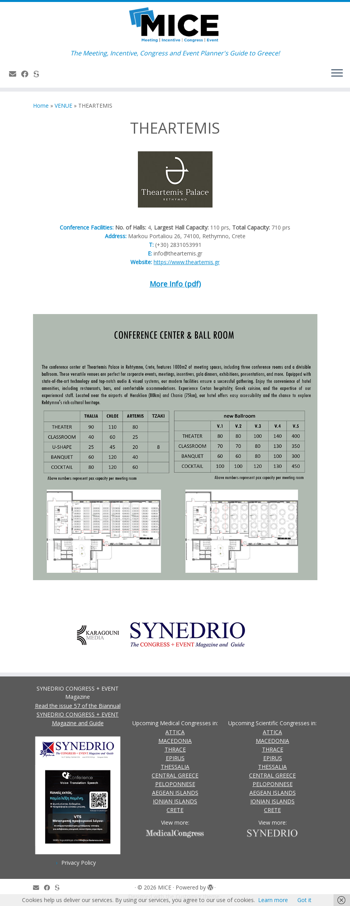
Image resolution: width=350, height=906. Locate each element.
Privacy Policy (78, 862)
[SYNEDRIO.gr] (38, 74)
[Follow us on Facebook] (27, 74)
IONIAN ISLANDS (175, 801)
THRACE (175, 749)
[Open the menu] (337, 73)
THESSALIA (175, 766)
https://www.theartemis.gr (187, 262)
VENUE (63, 105)
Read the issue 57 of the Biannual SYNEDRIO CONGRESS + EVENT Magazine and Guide (78, 714)
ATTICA (175, 732)
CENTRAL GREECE (175, 775)
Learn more (273, 900)
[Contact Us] (15, 74)
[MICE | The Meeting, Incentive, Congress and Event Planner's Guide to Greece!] (175, 25)
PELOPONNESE (175, 784)
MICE (164, 887)
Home (41, 105)
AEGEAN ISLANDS (175, 792)
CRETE (175, 810)
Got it (304, 900)
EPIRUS (175, 758)
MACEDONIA (175, 740)
